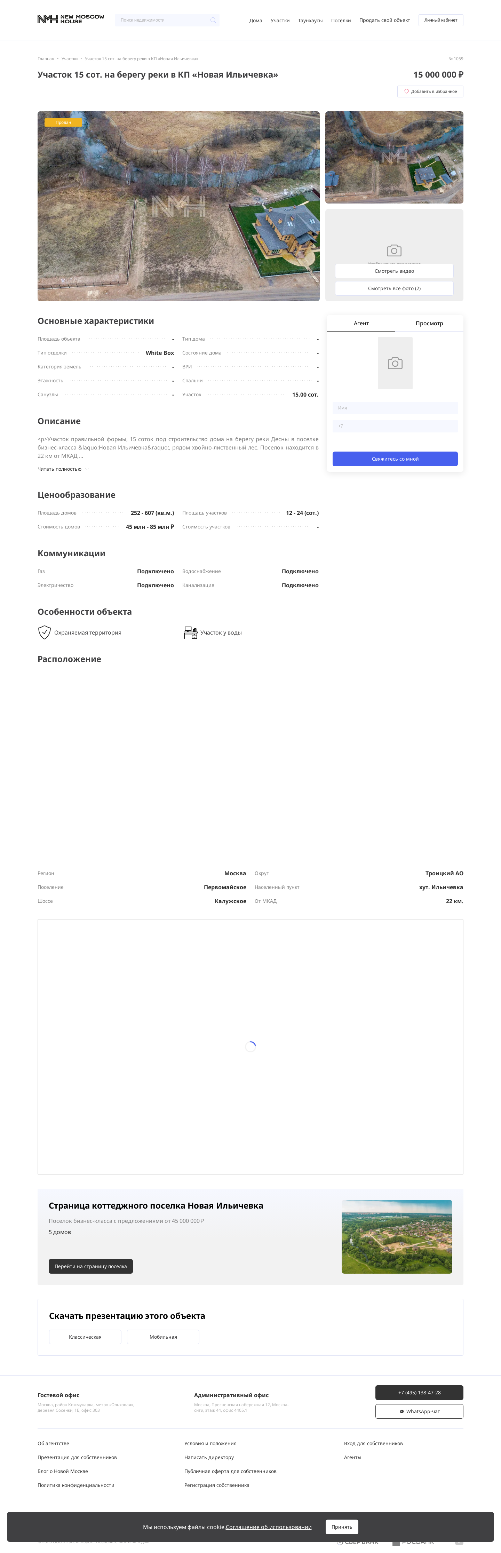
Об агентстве (53, 1443)
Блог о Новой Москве (63, 1471)
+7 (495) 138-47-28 (419, 1392)
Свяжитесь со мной (395, 458)
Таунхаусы (310, 20)
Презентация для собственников (77, 1457)
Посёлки (341, 20)
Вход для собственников (373, 1443)
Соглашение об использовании (269, 1527)
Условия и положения (210, 1443)
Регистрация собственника (216, 1485)
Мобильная (163, 1336)
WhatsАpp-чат (419, 1411)
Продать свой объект (384, 20)
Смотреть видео (394, 271)
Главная (46, 59)
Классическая (85, 1336)
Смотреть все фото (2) (394, 288)
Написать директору (209, 1457)
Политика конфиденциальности (76, 1485)
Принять (342, 1526)
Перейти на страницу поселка (91, 1266)
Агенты (352, 1457)
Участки (280, 20)
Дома (255, 20)
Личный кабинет (441, 20)
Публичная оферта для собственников (230, 1471)
